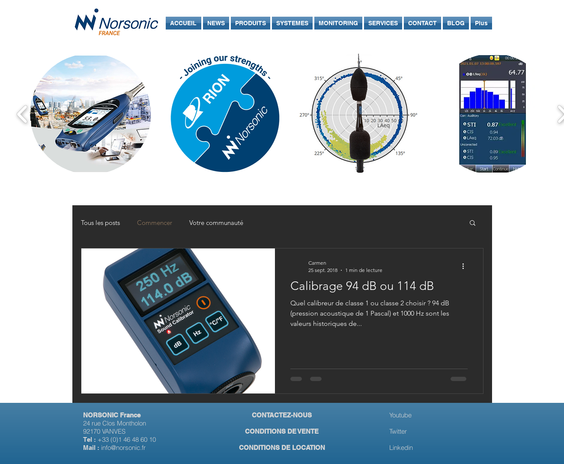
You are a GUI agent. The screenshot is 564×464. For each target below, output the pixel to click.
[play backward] (22, 114)
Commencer (154, 223)
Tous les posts (100, 223)
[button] (473, 223)
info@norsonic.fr (123, 447)
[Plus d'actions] (466, 266)
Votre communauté (216, 223)
